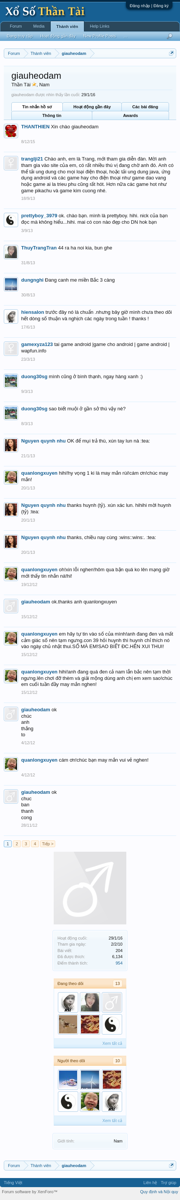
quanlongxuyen (39, 473)
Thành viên (67, 26)
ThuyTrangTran (39, 248)
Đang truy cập (20, 36)
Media (39, 26)
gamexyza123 (37, 344)
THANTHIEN (35, 126)
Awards (130, 115)
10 (117, 1060)
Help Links (99, 26)
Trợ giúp (168, 1182)
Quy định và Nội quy (159, 1191)
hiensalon (32, 312)
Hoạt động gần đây (92, 106)
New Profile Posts (99, 36)
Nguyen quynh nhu (43, 441)
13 (117, 983)
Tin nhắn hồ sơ (37, 106)
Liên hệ (150, 1182)
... (125, 36)
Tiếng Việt (13, 1182)
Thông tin (51, 115)
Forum (16, 26)
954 (119, 963)
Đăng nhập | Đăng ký (149, 5)
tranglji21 (32, 159)
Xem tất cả (112, 1043)
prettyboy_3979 (39, 215)
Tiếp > (47, 844)
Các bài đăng (145, 106)
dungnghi (32, 280)
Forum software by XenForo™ (29, 1191)
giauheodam (35, 602)
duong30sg (34, 376)
